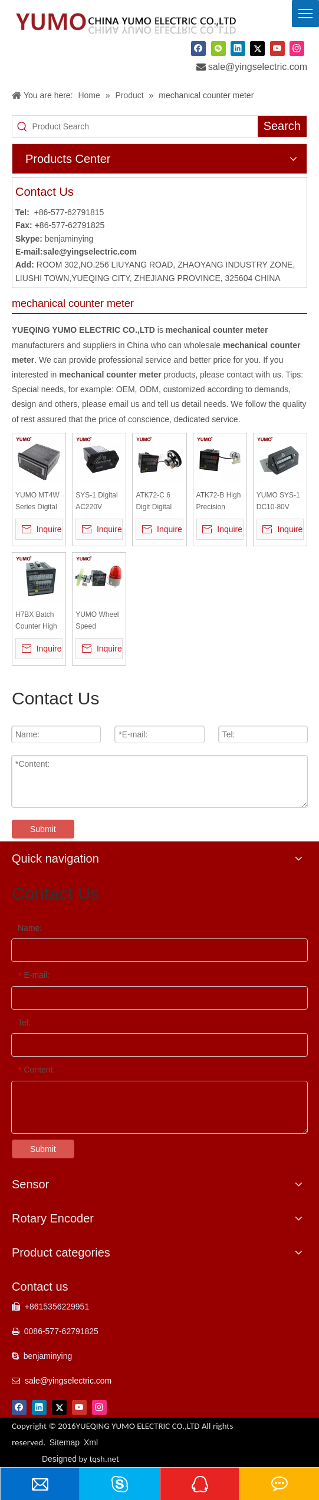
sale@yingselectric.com (257, 67)
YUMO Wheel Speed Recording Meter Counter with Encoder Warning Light (98, 621)
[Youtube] (277, 48)
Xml (91, 1442)
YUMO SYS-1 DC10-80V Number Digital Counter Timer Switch (279, 502)
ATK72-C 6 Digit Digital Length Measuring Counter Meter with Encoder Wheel (158, 502)
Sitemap (65, 1442)
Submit (43, 829)
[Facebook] (198, 48)
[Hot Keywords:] (282, 126)
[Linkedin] (238, 48)
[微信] (218, 48)
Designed (80, 1459)
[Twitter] (257, 48)
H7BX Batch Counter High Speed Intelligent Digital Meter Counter (36, 621)
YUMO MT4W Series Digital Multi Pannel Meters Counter (37, 502)
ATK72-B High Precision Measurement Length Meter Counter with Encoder (218, 502)
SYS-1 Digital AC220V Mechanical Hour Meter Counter (96, 502)
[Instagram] (297, 48)
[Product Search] (145, 126)
